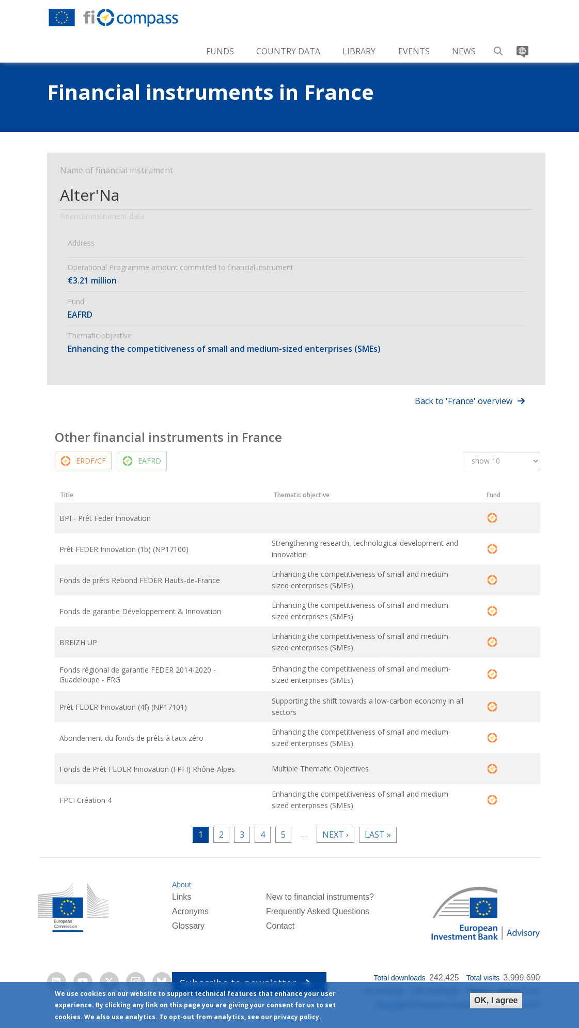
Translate (521, 47)
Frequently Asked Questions (317, 912)
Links (181, 898)
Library (358, 51)
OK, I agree (496, 1000)
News (464, 51)
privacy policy (296, 1016)
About (181, 886)
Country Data (288, 51)
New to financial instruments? (320, 898)
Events (414, 51)
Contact (280, 927)
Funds (220, 51)
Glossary (188, 927)
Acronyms (190, 912)
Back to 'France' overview (463, 401)
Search (498, 47)
